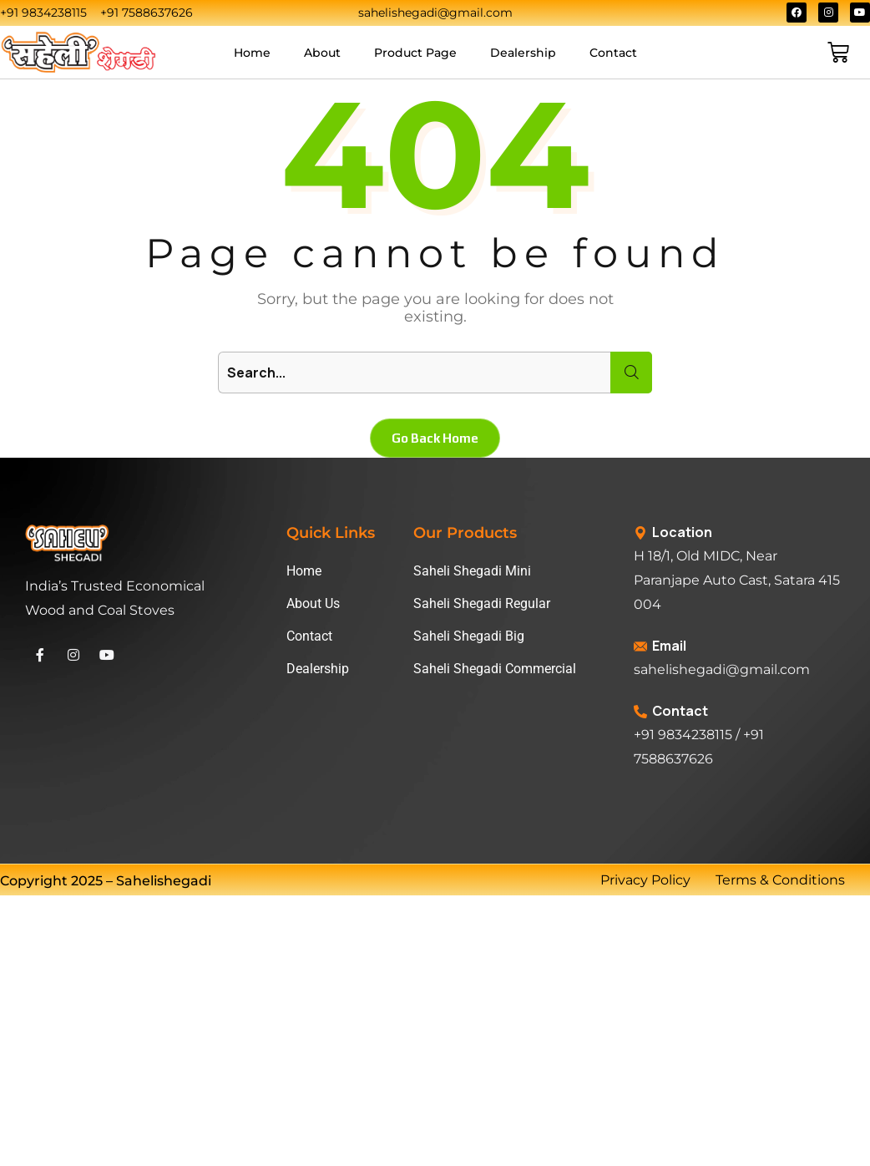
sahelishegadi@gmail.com (722, 669)
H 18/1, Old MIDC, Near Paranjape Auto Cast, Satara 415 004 (737, 580)
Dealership (523, 52)
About (322, 52)
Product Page (415, 52)
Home (252, 52)
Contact (613, 52)
